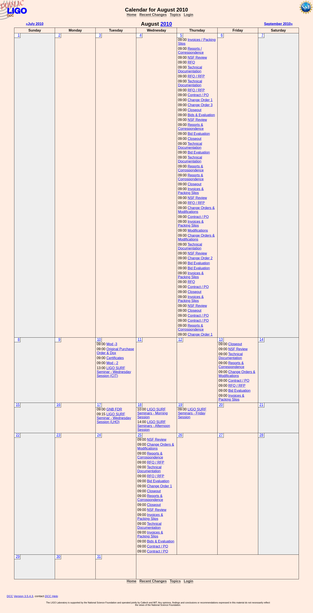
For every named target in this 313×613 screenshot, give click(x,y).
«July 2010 (34, 24)
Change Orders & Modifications (196, 210)
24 (99, 435)
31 (99, 556)
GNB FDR (114, 409)
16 (58, 405)
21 (261, 405)
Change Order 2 (200, 258)
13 (221, 339)
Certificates (115, 358)
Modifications (198, 230)
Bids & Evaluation (201, 115)
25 (140, 435)
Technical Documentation (190, 69)
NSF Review (197, 57)
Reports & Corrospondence (191, 168)
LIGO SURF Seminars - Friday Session (192, 413)
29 (18, 556)
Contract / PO (198, 95)
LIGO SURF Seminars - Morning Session (152, 413)
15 (18, 405)
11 (140, 339)
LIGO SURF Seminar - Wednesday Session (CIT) (114, 372)
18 (140, 405)
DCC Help (51, 596)
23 (58, 435)
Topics (175, 15)
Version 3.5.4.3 (23, 596)
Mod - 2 (112, 363)
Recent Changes (153, 15)
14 (261, 339)
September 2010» (278, 24)
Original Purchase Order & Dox (115, 351)
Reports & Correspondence (191, 127)
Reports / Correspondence (191, 50)
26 (180, 435)
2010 (166, 24)
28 (261, 435)
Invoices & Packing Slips (191, 191)
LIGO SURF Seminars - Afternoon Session (153, 426)
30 (58, 556)
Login (188, 15)
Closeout (194, 110)
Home (131, 15)
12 (180, 339)
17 (99, 405)
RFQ (191, 62)
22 (18, 435)
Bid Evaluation (199, 134)
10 (99, 339)
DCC (10, 596)
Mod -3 (111, 344)
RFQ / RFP (196, 76)
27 (221, 435)
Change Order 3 (200, 105)
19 (180, 405)
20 (221, 405)
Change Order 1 (200, 100)
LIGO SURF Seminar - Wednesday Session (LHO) (114, 418)
